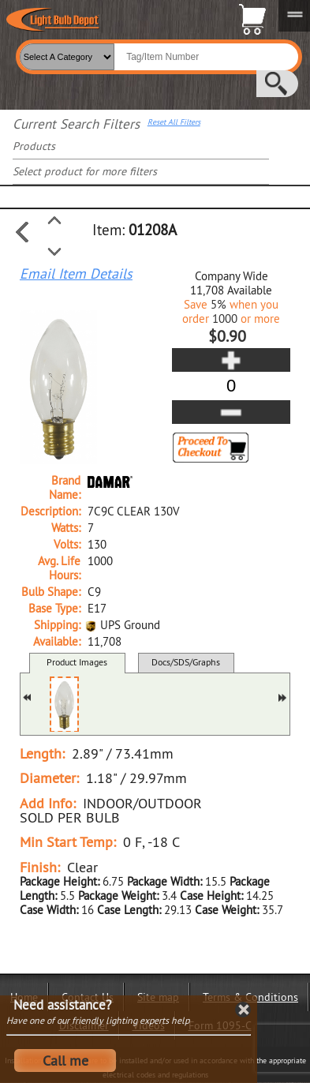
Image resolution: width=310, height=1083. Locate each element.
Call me (65, 1060)
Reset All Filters (174, 122)
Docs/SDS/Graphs (185, 662)
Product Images (77, 662)
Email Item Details (76, 274)
